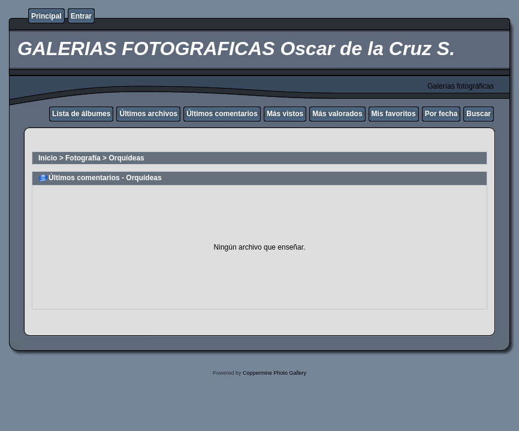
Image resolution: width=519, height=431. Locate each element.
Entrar (81, 16)
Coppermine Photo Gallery (274, 373)
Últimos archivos (148, 114)
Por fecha (441, 114)
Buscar (478, 114)
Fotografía (83, 158)
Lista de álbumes (81, 114)
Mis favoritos (394, 114)
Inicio (47, 158)
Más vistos (285, 114)
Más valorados (337, 114)
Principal (46, 16)
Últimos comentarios (222, 114)
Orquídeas (126, 158)
